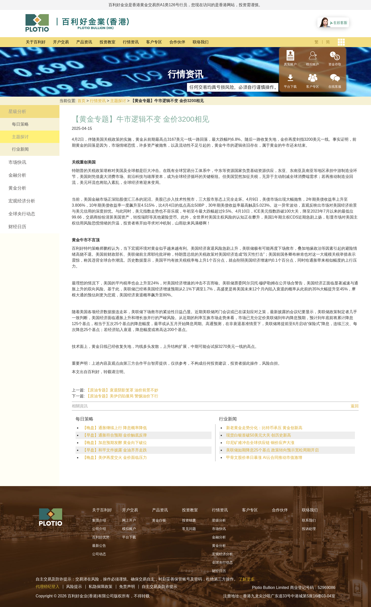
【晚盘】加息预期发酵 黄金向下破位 (114, 443)
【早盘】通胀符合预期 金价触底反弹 (114, 435)
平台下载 (290, 86)
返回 (355, 406)
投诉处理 (309, 529)
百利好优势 (100, 537)
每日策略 (20, 124)
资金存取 (334, 64)
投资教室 (107, 42)
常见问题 (189, 529)
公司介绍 (99, 529)
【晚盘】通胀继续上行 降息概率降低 (114, 428)
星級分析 (17, 111)
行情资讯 (131, 42)
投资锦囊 (189, 520)
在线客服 (334, 86)
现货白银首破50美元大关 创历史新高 (258, 435)
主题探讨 (118, 101)
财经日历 (17, 226)
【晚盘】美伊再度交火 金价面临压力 (114, 457)
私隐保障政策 (100, 586)
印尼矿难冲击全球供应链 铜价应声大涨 (260, 443)
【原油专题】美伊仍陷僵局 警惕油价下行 (122, 396)
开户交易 (61, 42)
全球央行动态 (21, 213)
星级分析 (219, 520)
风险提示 (74, 586)
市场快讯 (17, 162)
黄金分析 (17, 188)
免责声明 (127, 586)
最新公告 (99, 546)
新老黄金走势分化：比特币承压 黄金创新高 (264, 428)
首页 (81, 101)
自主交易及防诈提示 (159, 586)
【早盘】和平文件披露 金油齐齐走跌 (114, 450)
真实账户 (290, 64)
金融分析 (17, 175)
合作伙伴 (177, 42)
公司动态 (99, 554)
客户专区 (154, 42)
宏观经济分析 (21, 200)
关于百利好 (36, 42)
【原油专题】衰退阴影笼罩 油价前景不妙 (122, 390)
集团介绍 (99, 520)
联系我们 (309, 520)
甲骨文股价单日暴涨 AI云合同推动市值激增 (264, 457)
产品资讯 (84, 42)
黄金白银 (159, 520)
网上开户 (129, 520)
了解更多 (247, 579)
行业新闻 (20, 149)
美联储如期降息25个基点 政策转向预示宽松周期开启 (272, 450)
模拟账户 (312, 64)
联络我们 (201, 42)
